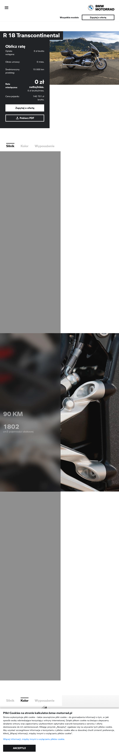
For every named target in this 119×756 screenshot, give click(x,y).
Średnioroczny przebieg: (12, 71)
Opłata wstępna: (9, 53)
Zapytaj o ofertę (98, 17)
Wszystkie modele (69, 17)
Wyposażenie (44, 151)
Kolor (25, 151)
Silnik (10, 150)
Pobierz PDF (24, 118)
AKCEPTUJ (19, 748)
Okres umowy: (12, 61)
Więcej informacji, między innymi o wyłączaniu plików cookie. (34, 739)
